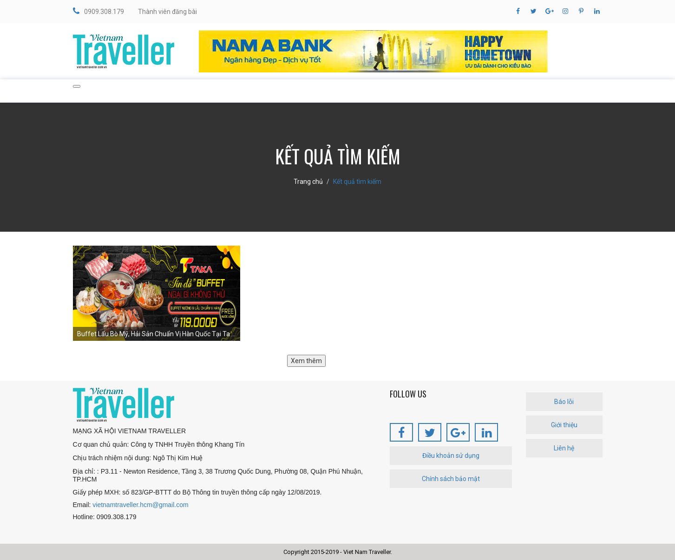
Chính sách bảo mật (451, 478)
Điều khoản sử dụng (450, 455)
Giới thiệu (564, 425)
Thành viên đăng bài (167, 11)
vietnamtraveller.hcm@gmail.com (140, 504)
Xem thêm (306, 361)
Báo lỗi (564, 401)
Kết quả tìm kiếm (357, 181)
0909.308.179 (98, 11)
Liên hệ (564, 448)
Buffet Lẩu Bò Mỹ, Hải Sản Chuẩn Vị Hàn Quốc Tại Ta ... (156, 334)
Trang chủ (308, 181)
